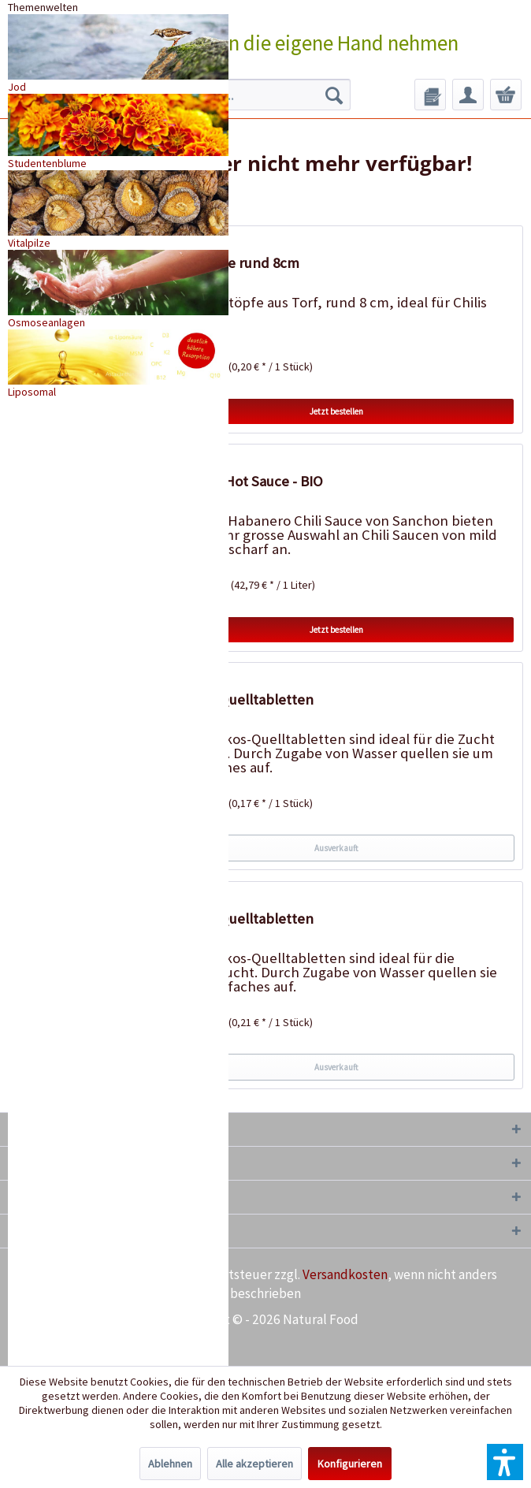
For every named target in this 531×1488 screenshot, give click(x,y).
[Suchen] (334, 94)
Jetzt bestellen (336, 411)
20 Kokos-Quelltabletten (236, 919)
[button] (505, 1462)
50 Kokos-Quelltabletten (236, 699)
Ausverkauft (336, 848)
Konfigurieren (349, 1463)
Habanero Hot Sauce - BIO (240, 481)
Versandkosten (345, 1274)
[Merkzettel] (430, 94)
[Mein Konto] (468, 94)
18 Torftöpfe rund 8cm (228, 263)
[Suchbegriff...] (244, 94)
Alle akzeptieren (254, 1463)
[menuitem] (244, 94)
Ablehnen (170, 1463)
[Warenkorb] (506, 94)
